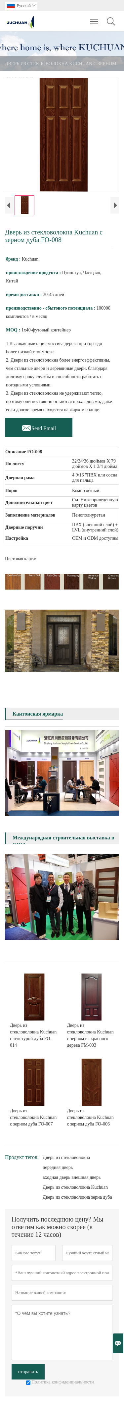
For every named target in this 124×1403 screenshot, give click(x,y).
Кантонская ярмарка (38, 714)
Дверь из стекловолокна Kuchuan (75, 1187)
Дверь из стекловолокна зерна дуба (77, 1197)
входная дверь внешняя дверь (72, 1177)
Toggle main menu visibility (94, 18)
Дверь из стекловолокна (66, 1157)
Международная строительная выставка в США (63, 841)
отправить (28, 1371)
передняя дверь (58, 1167)
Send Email (38, 426)
